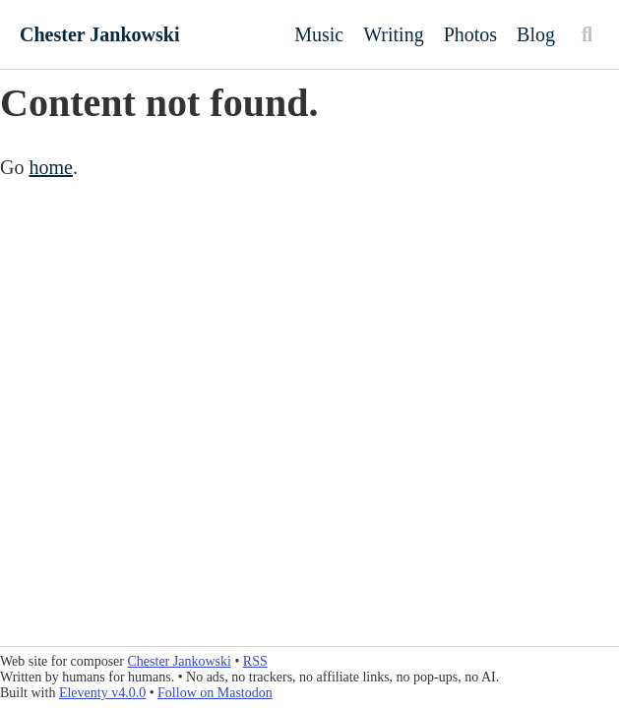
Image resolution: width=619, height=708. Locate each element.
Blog (536, 34)
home (50, 167)
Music (318, 34)
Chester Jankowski (99, 34)
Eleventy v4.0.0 (102, 692)
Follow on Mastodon (215, 692)
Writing (393, 34)
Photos (470, 34)
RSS (255, 661)
